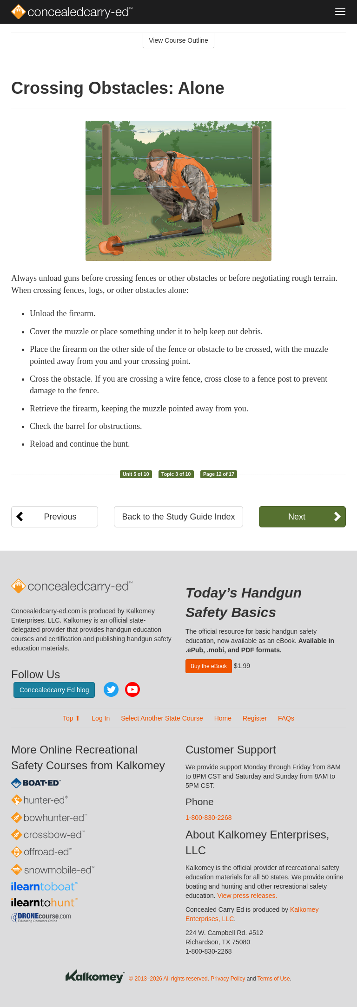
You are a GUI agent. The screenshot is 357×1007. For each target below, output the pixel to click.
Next (296, 516)
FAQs (286, 718)
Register (255, 718)
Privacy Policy (228, 978)
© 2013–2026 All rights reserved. (169, 978)
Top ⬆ (71, 718)
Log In (101, 718)
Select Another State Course (162, 718)
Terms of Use (274, 978)
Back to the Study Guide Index (178, 516)
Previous (60, 516)
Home (222, 718)
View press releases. (248, 895)
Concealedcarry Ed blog (54, 690)
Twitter (111, 689)
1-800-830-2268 (208, 817)
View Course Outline (178, 40)
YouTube (132, 689)
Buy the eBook (209, 666)
